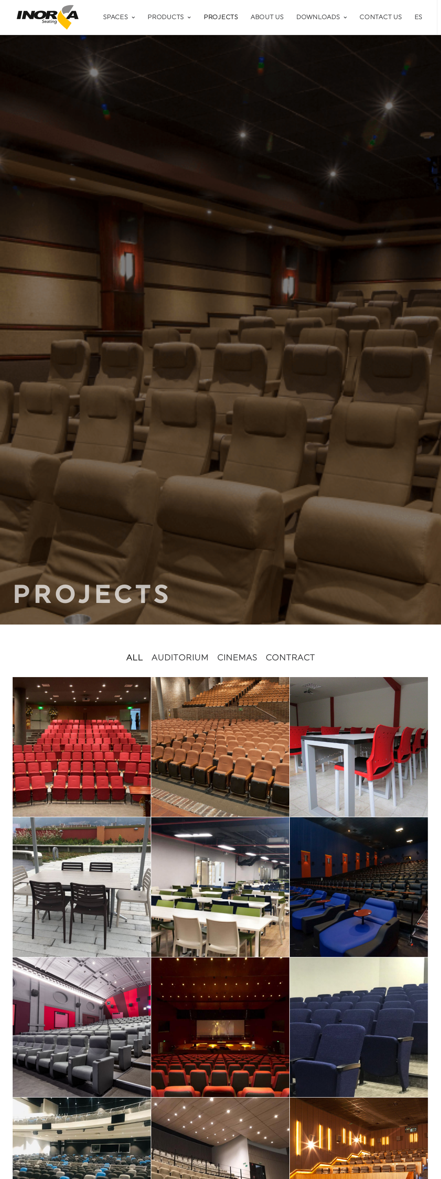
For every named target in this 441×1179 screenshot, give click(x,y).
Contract (290, 244)
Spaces (119, 17)
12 (238, 833)
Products (169, 17)
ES (419, 17)
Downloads (321, 17)
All (134, 244)
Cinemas (237, 244)
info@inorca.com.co (55, 1083)
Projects (221, 17)
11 (224, 833)
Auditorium (180, 244)
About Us (267, 17)
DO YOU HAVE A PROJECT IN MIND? (220, 887)
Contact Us (380, 17)
